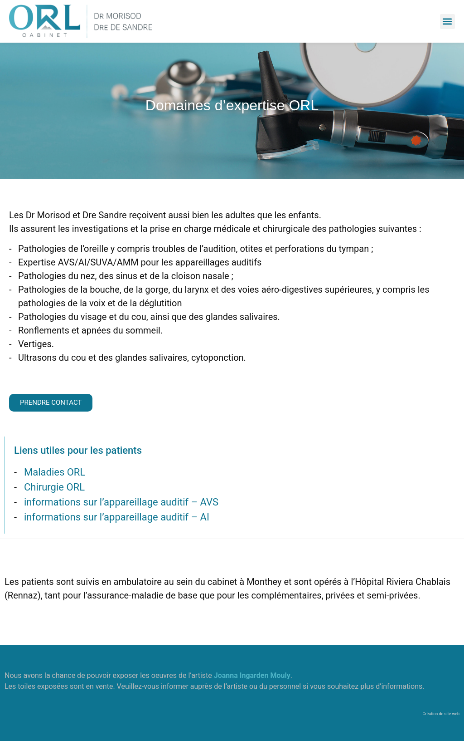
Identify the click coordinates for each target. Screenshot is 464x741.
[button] (447, 21)
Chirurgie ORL (54, 487)
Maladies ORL (54, 472)
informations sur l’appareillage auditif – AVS (121, 502)
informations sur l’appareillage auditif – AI (116, 517)
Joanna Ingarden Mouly (252, 675)
